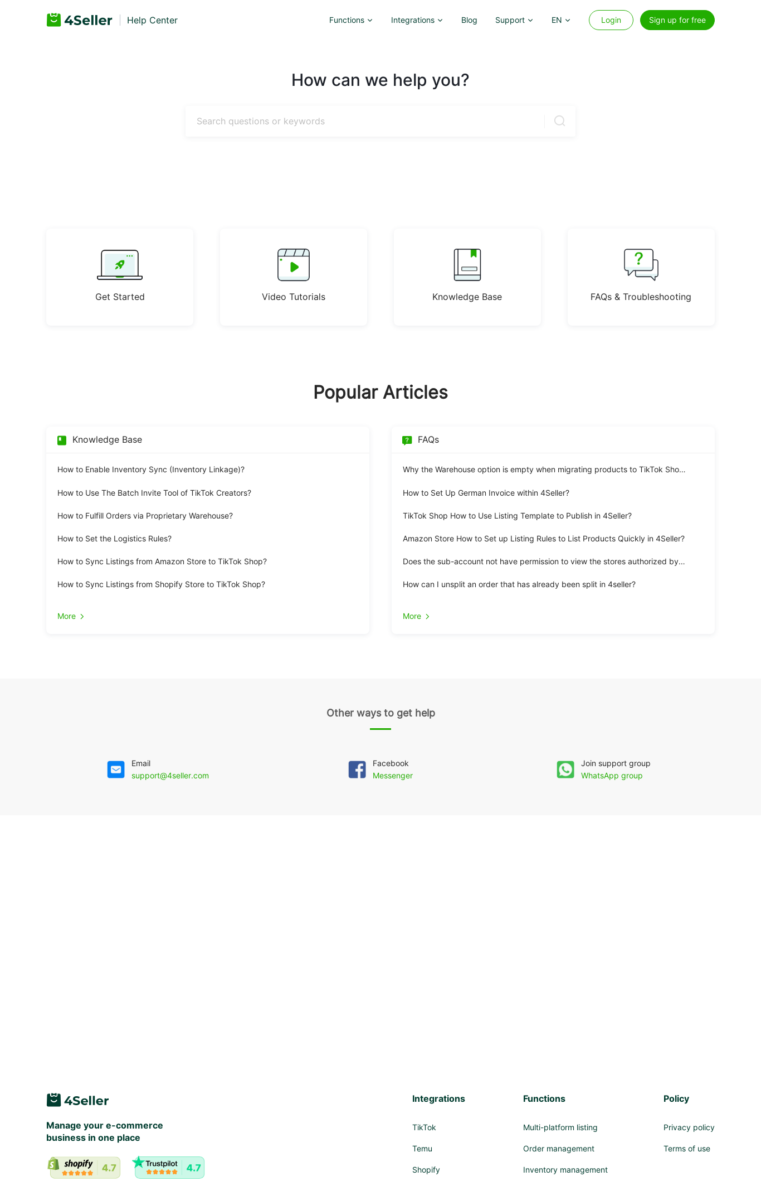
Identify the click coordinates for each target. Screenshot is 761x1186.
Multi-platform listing (560, 1127)
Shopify (426, 1169)
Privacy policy (689, 1127)
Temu (422, 1148)
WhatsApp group (612, 775)
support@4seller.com (170, 775)
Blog (469, 20)
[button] (351, 20)
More (71, 616)
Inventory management (565, 1169)
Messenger (393, 775)
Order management (558, 1148)
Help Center (152, 20)
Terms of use (687, 1148)
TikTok (424, 1127)
